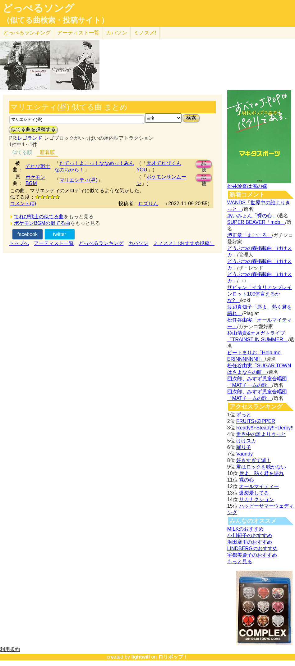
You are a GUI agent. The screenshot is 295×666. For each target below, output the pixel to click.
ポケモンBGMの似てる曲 (42, 223)
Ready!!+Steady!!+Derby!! (264, 427)
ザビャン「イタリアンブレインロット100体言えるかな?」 (259, 294)
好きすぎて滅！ (253, 460)
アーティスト (78, 33)
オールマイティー (259, 486)
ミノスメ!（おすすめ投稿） (183, 243)
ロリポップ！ (173, 656)
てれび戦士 (37, 166)
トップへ (19, 243)
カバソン (116, 33)
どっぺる (27, 33)
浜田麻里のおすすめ (249, 542)
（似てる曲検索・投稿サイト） (55, 20)
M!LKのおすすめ (245, 529)
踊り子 (243, 447)
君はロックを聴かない (261, 466)
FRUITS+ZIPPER (255, 421)
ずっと (243, 414)
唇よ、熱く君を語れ (261, 473)
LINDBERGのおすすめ (252, 548)
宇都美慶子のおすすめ (252, 555)
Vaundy (244, 453)
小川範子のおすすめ (249, 535)
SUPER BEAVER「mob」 (256, 222)
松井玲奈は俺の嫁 (247, 186)
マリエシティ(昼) (78, 180)
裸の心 (246, 480)
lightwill (140, 656)
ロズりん (148, 203)
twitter (59, 234)
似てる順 (22, 152)
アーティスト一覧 (54, 243)
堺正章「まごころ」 (249, 235)
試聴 (203, 164)
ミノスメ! (145, 33)
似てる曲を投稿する (33, 129)
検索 (191, 117)
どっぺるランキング (101, 243)
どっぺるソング (38, 8)
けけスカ (246, 440)
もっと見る (239, 561)
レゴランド (29, 138)
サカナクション (256, 499)
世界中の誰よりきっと (261, 434)
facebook (27, 234)
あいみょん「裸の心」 (252, 215)
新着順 (47, 152)
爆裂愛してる (254, 493)
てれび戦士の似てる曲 (39, 216)
